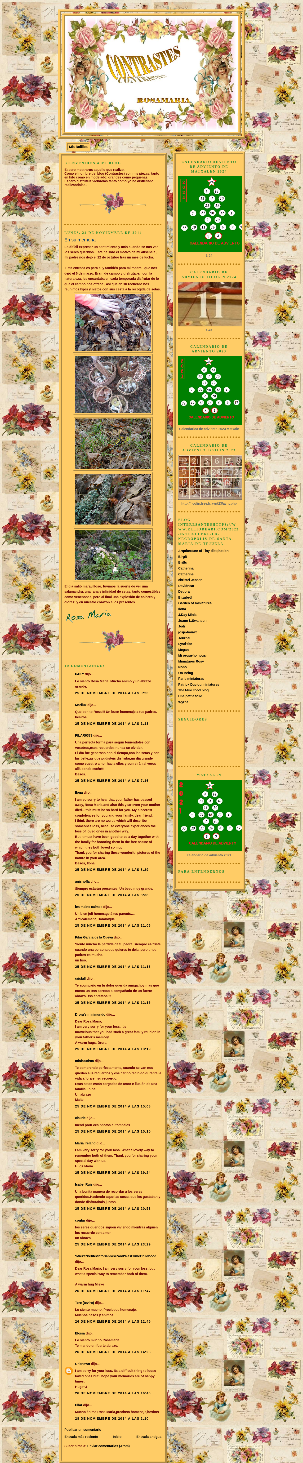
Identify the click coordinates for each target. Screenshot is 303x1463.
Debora (184, 591)
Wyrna (183, 702)
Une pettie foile (190, 696)
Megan (183, 650)
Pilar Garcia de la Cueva (94, 937)
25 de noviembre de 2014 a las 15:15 (113, 1131)
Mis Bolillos (78, 147)
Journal (184, 638)
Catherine (186, 574)
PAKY (79, 674)
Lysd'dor (185, 644)
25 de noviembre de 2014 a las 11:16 (113, 967)
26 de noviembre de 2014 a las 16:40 (113, 1393)
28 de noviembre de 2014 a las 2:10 (112, 1418)
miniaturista (84, 1061)
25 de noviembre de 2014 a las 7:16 (112, 781)
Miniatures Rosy (191, 661)
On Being (185, 673)
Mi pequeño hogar (192, 655)
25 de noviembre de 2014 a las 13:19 (113, 1049)
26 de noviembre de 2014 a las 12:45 (113, 1321)
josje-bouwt (187, 632)
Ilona (79, 792)
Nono (182, 667)
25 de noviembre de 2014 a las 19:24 (113, 1172)
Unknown (82, 1364)
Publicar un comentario (82, 1430)
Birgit (182, 557)
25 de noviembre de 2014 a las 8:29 (112, 870)
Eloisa (80, 1333)
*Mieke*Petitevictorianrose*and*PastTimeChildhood (115, 1256)
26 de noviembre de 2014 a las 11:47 (113, 1291)
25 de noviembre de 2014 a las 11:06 (113, 925)
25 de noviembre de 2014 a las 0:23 (112, 693)
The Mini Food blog (193, 690)
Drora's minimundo (90, 1014)
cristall (81, 978)
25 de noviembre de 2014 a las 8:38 (112, 895)
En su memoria (80, 239)
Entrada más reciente (81, 1437)
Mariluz (80, 705)
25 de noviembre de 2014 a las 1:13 (112, 723)
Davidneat (186, 586)
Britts (182, 562)
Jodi (181, 626)
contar (80, 1220)
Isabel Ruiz (83, 1184)
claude (80, 1118)
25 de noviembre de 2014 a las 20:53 (113, 1208)
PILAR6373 (83, 735)
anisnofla (82, 881)
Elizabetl (185, 597)
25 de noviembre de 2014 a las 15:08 (113, 1106)
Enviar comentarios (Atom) (108, 1446)
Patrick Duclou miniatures (198, 684)
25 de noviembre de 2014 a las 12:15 (113, 1003)
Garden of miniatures (195, 603)
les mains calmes (88, 907)
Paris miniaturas (191, 678)
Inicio (117, 1437)
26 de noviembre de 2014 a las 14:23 (113, 1352)
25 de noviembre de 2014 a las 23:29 (113, 1244)
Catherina (186, 568)
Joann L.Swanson (192, 621)
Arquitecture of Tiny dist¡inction (203, 551)
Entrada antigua (148, 1437)
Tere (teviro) (84, 1303)
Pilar (78, 1405)
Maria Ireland (85, 1143)
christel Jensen (190, 580)
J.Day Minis (187, 615)
